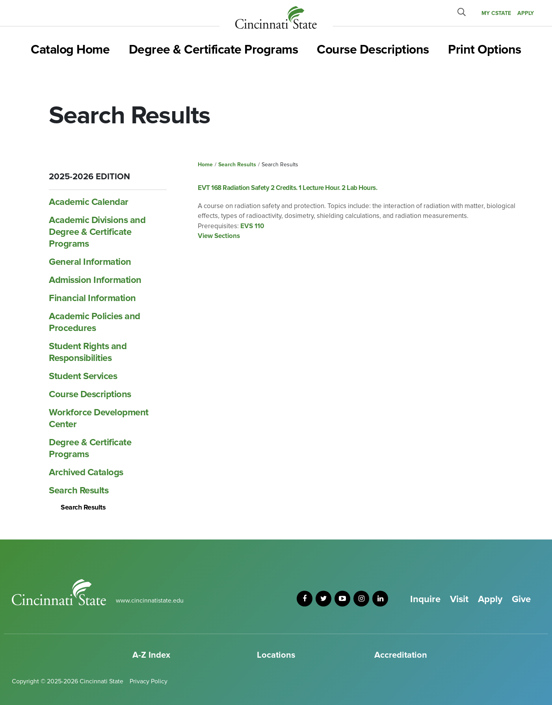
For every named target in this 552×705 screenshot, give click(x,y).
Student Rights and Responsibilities (87, 352)
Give (521, 599)
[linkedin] (380, 598)
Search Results (78, 490)
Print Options (484, 50)
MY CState (496, 13)
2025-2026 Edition (89, 176)
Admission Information (95, 280)
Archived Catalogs (86, 472)
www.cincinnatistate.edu (150, 601)
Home (205, 164)
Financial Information (92, 298)
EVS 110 (252, 226)
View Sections (219, 236)
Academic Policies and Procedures (94, 322)
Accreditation (400, 655)
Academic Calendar (88, 202)
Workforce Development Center (99, 418)
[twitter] (323, 598)
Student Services (83, 376)
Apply (490, 599)
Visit (459, 599)
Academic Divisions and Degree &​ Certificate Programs (97, 231)
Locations (276, 655)
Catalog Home (70, 50)
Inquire (425, 599)
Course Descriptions (373, 50)
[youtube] (342, 598)
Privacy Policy (148, 681)
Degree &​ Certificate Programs (90, 448)
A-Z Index (151, 655)
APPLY (525, 13)
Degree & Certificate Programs (213, 50)
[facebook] (304, 598)
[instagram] (361, 598)
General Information (90, 262)
